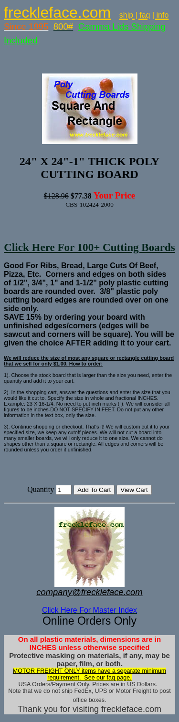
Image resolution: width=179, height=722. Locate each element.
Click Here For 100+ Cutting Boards (89, 247)
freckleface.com (57, 12)
